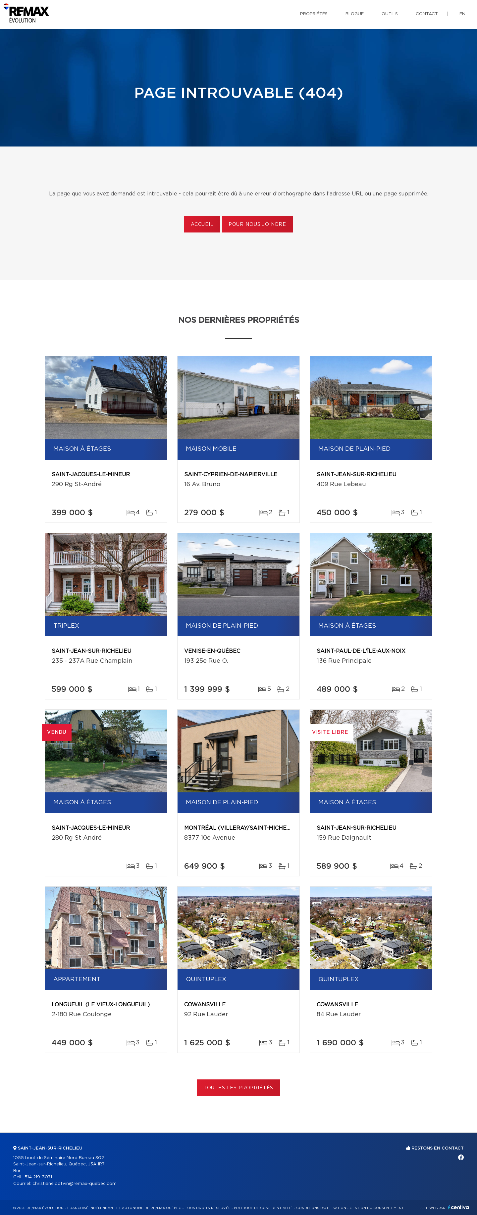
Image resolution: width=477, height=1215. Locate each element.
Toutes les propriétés (239, 1088)
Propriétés (314, 14)
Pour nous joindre (257, 224)
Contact (427, 14)
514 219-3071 (38, 1177)
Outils (390, 14)
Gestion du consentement (376, 1208)
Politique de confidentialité (263, 1208)
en (462, 14)
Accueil (202, 224)
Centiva (458, 1207)
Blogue (354, 14)
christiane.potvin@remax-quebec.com (74, 1184)
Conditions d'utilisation (321, 1208)
